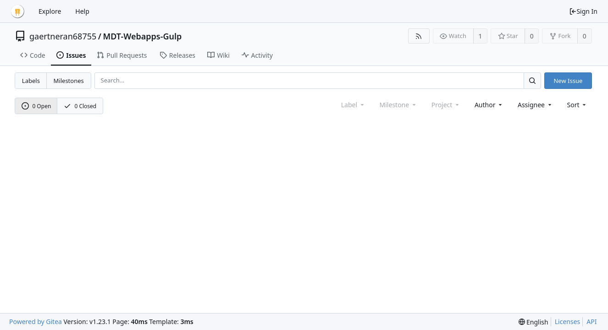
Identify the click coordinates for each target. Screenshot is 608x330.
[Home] (17, 11)
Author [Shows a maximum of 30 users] (489, 104)
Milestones (69, 81)
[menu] (577, 104)
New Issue (567, 81)
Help (82, 11)
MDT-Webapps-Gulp (142, 36)
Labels (31, 81)
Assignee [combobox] (535, 104)
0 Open (36, 106)
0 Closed (80, 106)
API (591, 321)
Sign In (583, 11)
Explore (50, 11)
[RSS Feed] (419, 36)
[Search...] (532, 80)
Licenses (567, 321)
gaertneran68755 (62, 36)
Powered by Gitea (35, 321)
